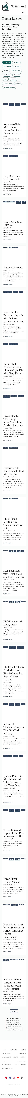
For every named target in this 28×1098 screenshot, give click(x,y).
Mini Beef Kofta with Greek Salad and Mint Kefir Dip (13, 574)
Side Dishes (7, 75)
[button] (22, 12)
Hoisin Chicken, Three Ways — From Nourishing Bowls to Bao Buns (13, 421)
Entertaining (14, 959)
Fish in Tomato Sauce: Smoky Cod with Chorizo (13, 471)
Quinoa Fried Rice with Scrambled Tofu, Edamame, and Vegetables (13, 781)
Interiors (14, 1049)
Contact (23, 1057)
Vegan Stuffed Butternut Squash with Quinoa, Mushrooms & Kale (13, 317)
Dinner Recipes (16, 70)
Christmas (6, 904)
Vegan (5, 79)
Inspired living (7, 1057)
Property (23, 1053)
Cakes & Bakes (8, 83)
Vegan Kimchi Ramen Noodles (11, 880)
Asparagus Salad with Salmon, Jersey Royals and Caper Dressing (12, 129)
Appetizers (12, 201)
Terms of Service (8, 1068)
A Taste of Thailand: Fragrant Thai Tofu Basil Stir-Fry (13, 729)
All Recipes (7, 62)
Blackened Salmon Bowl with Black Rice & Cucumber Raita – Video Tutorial (13, 673)
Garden (24, 1049)
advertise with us (20, 1064)
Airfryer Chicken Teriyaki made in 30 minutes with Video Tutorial (12, 984)
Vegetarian (17, 75)
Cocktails (18, 83)
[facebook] (10, 1078)
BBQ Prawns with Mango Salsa (13, 623)
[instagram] (14, 1078)
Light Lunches (7, 66)
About (16, 1057)
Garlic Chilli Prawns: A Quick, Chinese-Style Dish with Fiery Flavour (13, 369)
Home (4, 1049)
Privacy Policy (7, 1064)
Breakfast (16, 62)
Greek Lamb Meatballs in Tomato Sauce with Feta (13, 523)
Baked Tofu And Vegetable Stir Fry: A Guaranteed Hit (13, 833)
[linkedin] (6, 1078)
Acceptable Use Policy (20, 1061)
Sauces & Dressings (9, 87)
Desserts (13, 79)
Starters (6, 70)
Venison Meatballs (13, 267)
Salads (17, 66)
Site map (5, 1061)
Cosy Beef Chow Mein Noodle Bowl (13, 178)
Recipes (6, 104)
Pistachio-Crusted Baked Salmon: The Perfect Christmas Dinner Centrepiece (13, 931)
